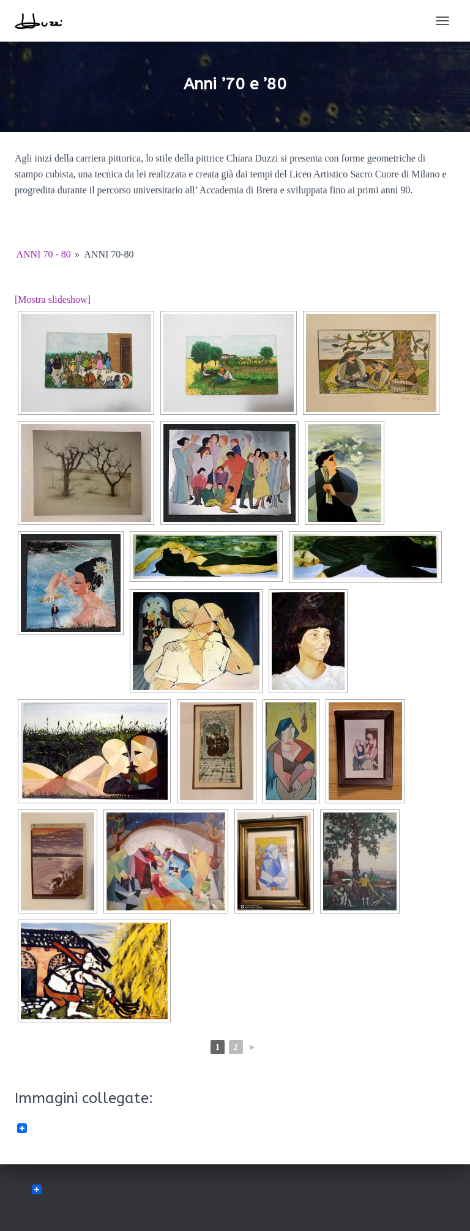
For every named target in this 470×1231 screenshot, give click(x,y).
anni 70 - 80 (43, 254)
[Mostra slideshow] (53, 299)
